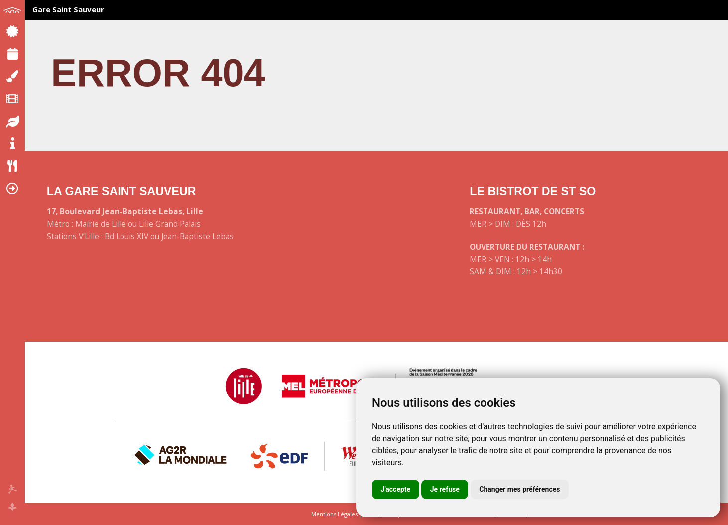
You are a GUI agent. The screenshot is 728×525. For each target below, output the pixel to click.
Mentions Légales (334, 514)
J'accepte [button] (396, 489)
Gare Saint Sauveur (68, 9)
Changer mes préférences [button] (519, 489)
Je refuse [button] (445, 489)
